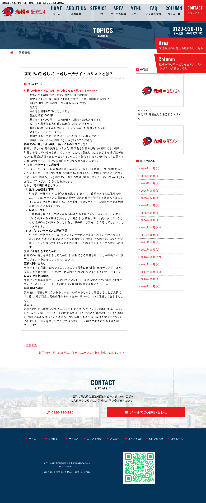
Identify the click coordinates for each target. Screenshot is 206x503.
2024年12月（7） (150, 222)
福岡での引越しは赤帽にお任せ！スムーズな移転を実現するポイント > (81, 353)
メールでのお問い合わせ (148, 412)
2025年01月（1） (150, 214)
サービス (98, 10)
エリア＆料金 (118, 10)
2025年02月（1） (150, 207)
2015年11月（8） (150, 291)
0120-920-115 (63, 412)
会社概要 (76, 10)
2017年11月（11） (151, 276)
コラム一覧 (174, 10)
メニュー (136, 10)
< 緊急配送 (30, 345)
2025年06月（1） (150, 191)
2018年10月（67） (151, 260)
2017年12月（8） (150, 268)
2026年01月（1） (150, 176)
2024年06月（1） (150, 237)
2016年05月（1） (150, 283)
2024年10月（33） (151, 230)
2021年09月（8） (150, 253)
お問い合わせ (195, 10)
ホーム (56, 10)
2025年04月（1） (150, 199)
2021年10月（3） (150, 245)
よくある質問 (153, 10)
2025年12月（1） (150, 184)
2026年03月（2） (150, 169)
